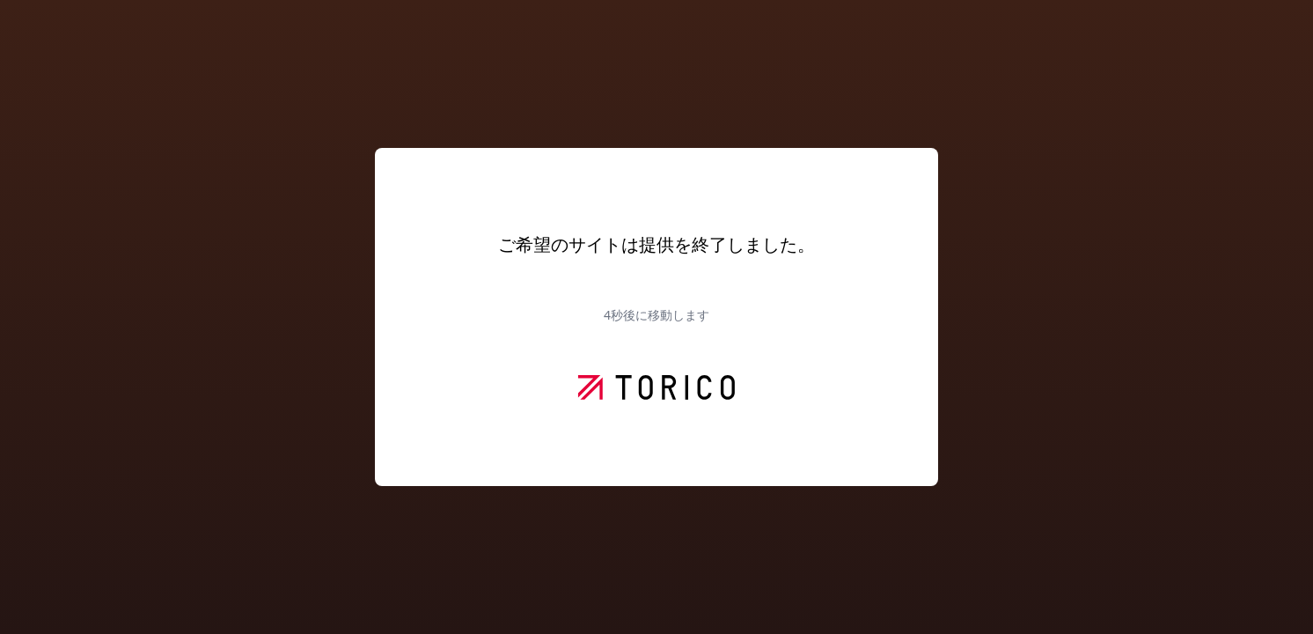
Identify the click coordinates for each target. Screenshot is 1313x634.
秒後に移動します (656, 314)
